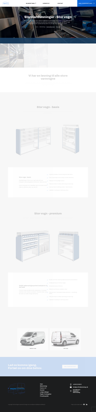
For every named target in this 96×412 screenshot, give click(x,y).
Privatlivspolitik (44, 396)
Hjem (41, 384)
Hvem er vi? (43, 388)
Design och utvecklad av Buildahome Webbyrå (34, 404)
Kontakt (42, 390)
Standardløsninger (50, 26)
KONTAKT (60, 3)
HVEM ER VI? (46, 3)
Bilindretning (43, 386)
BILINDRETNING (30, 3)
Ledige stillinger (44, 392)
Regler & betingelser (45, 394)
